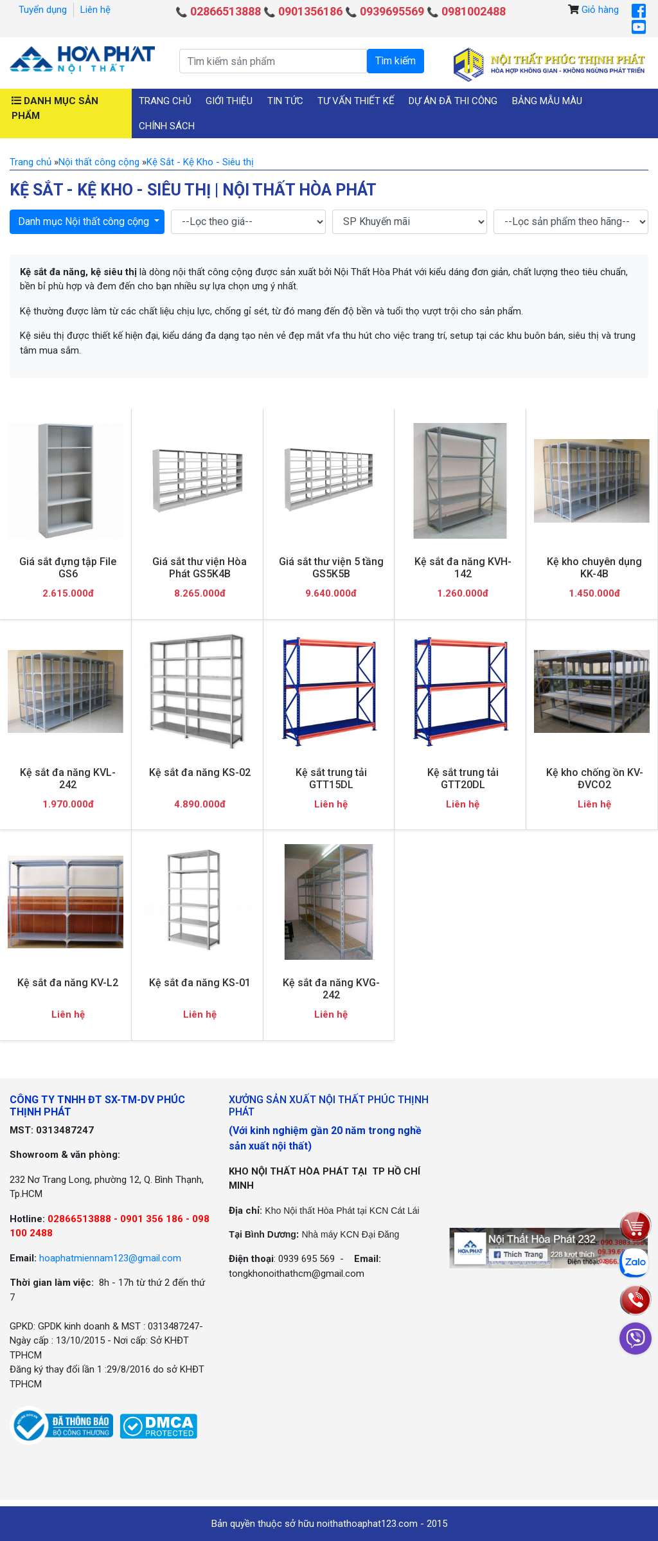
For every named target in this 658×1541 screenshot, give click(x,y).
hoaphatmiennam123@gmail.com (110, 1258)
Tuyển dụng (43, 9)
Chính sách (167, 126)
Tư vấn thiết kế (356, 101)
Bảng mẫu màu (547, 101)
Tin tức (285, 101)
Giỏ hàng (600, 9)
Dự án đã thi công (453, 101)
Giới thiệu (229, 101)
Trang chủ (165, 101)
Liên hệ (95, 9)
